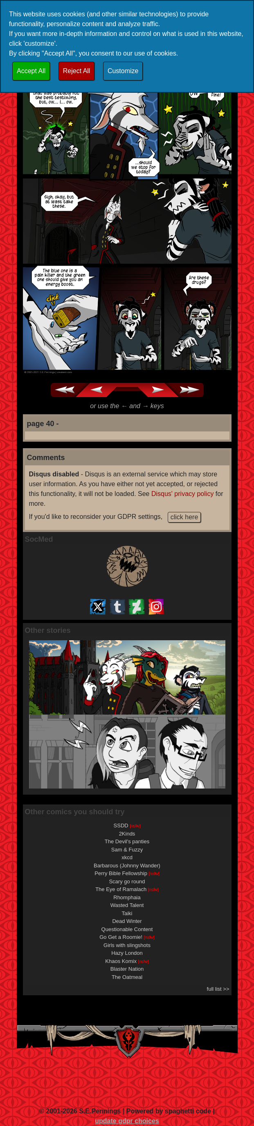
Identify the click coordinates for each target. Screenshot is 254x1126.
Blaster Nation (127, 969)
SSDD (127, 825)
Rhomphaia (127, 897)
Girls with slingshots (127, 945)
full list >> (218, 989)
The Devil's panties (127, 841)
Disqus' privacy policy (182, 493)
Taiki (126, 913)
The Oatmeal (127, 977)
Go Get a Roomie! (127, 937)
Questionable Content (127, 929)
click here (184, 517)
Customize (123, 70)
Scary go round (127, 881)
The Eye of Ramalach (127, 889)
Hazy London (127, 953)
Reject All (76, 70)
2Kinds (127, 834)
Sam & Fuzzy (127, 850)
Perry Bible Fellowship (126, 873)
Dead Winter (127, 921)
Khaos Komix (126, 961)
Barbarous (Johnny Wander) (127, 865)
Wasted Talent (127, 905)
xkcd (127, 857)
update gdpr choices (127, 1120)
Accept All (31, 70)
